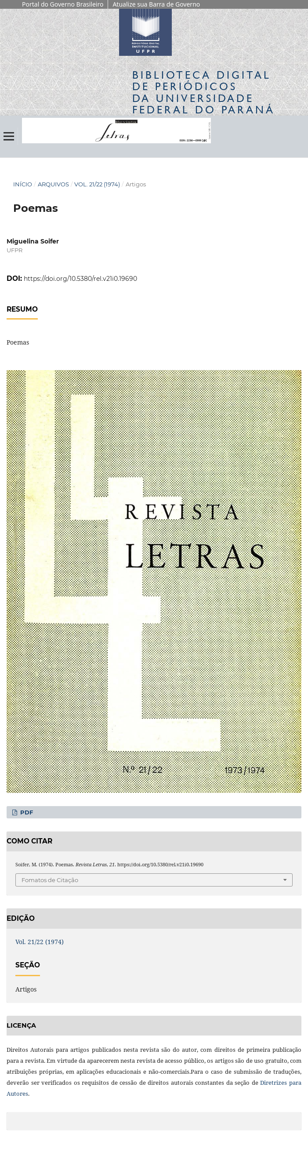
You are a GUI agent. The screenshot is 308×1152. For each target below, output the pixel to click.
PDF (25, 812)
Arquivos (53, 184)
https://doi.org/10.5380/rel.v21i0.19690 (80, 279)
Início (22, 184)
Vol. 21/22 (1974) (97, 184)
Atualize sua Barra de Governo (156, 4)
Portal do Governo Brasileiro (62, 4)
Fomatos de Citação (50, 879)
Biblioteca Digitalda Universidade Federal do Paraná (203, 92)
